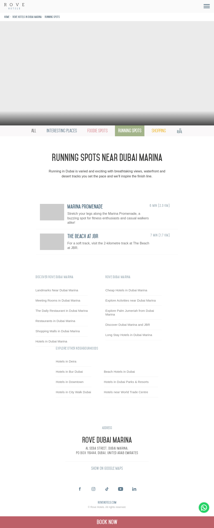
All (33, 130)
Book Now (107, 522)
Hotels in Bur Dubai (69, 372)
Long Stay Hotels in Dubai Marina (128, 335)
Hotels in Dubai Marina (51, 341)
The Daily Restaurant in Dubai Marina (62, 310)
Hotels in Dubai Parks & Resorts (126, 382)
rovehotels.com (107, 502)
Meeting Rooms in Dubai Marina (58, 300)
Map (179, 131)
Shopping (159, 130)
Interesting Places (62, 130)
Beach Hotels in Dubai (119, 372)
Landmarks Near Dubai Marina (57, 290)
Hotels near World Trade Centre (126, 392)
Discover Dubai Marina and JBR (127, 324)
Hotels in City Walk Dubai (73, 392)
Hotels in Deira (66, 361)
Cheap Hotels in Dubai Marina (126, 290)
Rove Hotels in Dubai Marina (27, 17)
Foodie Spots (97, 130)
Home (6, 17)
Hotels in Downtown (70, 382)
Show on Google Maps (107, 468)
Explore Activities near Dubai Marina (130, 300)
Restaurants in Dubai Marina (55, 321)
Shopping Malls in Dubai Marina (58, 331)
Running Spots (52, 17)
